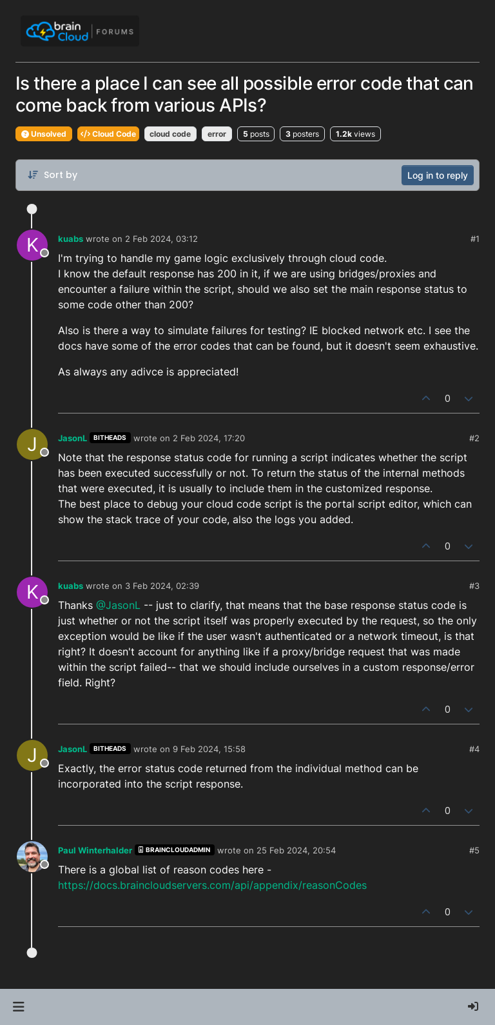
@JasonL (118, 605)
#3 (474, 586)
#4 (474, 749)
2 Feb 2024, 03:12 (161, 239)
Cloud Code (108, 134)
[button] (18, 1007)
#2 (474, 438)
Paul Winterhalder (95, 850)
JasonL (72, 438)
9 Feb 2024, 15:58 (209, 749)
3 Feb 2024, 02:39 (162, 586)
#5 (474, 850)
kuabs (70, 239)
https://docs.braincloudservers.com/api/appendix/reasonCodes (212, 885)
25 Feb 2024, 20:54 (296, 850)
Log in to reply (437, 175)
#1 (475, 239)
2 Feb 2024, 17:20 (209, 438)
